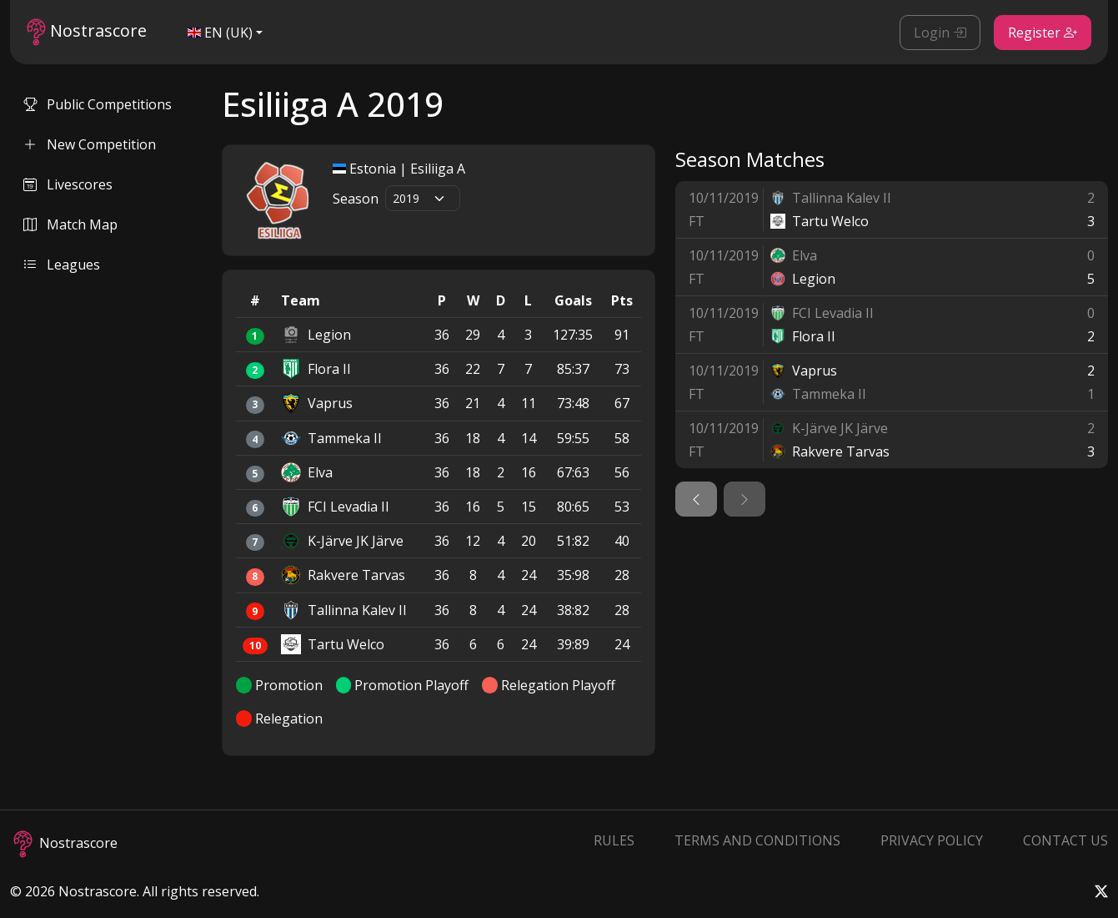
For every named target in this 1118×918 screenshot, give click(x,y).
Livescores (68, 184)
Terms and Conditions (757, 840)
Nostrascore (87, 32)
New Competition (89, 144)
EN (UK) (220, 32)
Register (1042, 32)
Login (940, 32)
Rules (614, 840)
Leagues (61, 264)
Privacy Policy (931, 840)
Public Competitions (97, 104)
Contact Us (1065, 840)
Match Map (70, 224)
